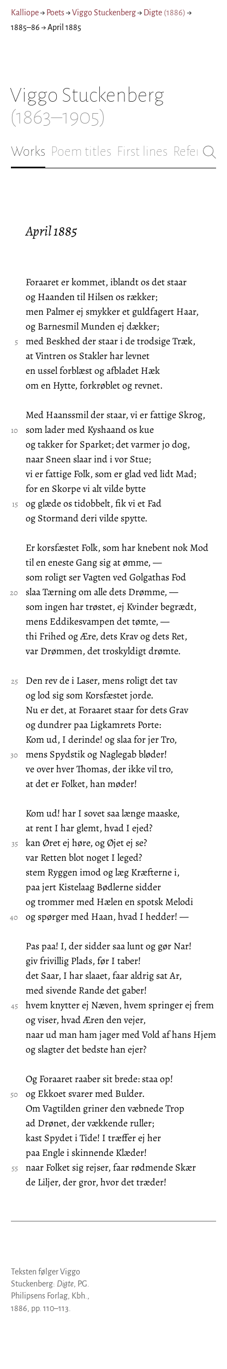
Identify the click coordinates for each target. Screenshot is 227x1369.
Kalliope (25, 12)
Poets (55, 12)
